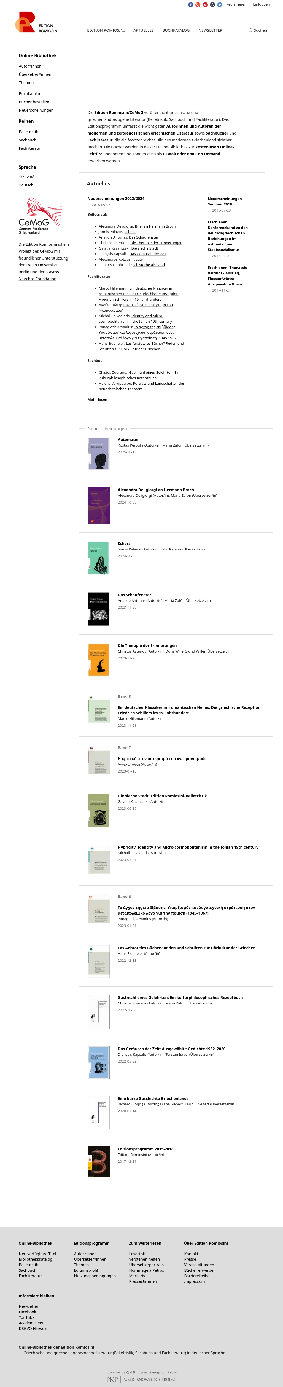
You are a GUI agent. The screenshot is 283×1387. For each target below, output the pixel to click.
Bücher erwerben (200, 1270)
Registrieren (236, 4)
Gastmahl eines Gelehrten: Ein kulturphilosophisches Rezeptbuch (180, 997)
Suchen (260, 30)
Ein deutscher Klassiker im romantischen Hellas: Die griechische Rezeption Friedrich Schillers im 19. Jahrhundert (139, 294)
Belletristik (28, 131)
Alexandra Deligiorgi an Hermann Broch (156, 489)
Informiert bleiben (36, 1295)
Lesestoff (137, 1253)
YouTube (27, 1317)
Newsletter (210, 30)
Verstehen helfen (144, 1259)
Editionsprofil (86, 1270)
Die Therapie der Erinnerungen (156, 242)
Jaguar (137, 259)
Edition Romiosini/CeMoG (119, 112)
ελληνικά (27, 176)
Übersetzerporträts (146, 1264)
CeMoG (46, 251)
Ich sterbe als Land (149, 264)
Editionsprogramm (92, 1243)
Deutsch (26, 185)
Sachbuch (28, 140)
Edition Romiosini (106, 30)
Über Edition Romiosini (206, 1243)
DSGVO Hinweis (33, 1328)
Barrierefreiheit (198, 1275)
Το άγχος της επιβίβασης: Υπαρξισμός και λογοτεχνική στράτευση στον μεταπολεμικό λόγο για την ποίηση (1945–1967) (186, 910)
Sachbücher (217, 133)
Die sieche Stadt (144, 248)
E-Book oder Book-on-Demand (191, 153)
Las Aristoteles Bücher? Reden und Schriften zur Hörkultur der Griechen (187, 947)
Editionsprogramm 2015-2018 (146, 1148)
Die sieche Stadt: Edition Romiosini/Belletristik (162, 795)
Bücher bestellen (34, 102)
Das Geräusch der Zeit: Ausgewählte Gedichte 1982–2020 (172, 1048)
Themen (26, 82)
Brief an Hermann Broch (155, 226)
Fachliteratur (100, 140)
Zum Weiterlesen (145, 1243)
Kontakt (191, 1253)
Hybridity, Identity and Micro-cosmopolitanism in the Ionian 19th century (188, 847)
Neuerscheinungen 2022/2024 (116, 198)
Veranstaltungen (199, 1264)
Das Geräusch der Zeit (148, 253)
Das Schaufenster (143, 237)
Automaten (129, 439)
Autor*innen (30, 66)
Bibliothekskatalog (36, 1259)
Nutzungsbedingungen (95, 1275)
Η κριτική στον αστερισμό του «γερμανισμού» (162, 758)
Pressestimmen (143, 1281)
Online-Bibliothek (35, 1243)
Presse (190, 1259)
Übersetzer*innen (35, 74)
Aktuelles (143, 30)
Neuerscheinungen (36, 110)
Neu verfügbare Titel (37, 1253)
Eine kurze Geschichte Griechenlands (153, 1098)
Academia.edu (32, 1322)
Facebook (27, 1311)
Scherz (130, 231)
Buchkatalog (176, 30)
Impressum (194, 1281)
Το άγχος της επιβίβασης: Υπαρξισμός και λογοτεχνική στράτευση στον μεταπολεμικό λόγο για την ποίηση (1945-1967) (138, 332)
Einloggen (261, 4)
